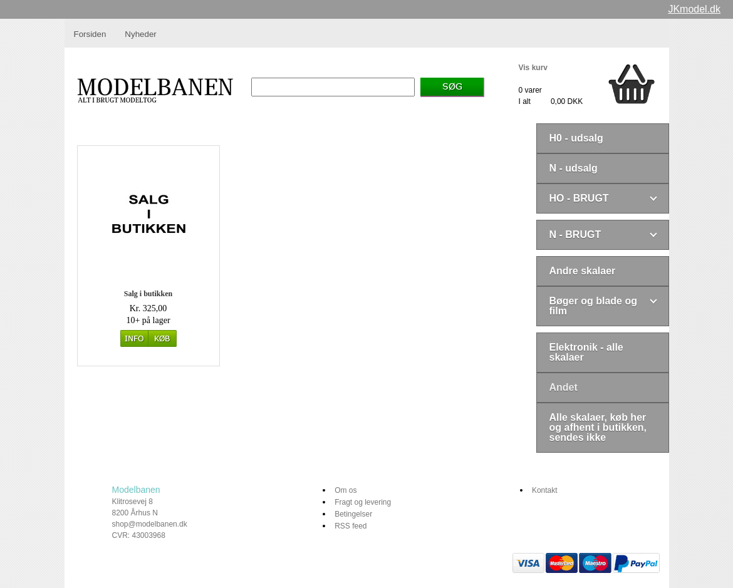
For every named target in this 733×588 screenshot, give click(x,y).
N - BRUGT (575, 234)
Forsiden (90, 34)
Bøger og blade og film (593, 306)
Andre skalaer (582, 271)
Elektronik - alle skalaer (586, 352)
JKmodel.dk (694, 9)
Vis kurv (533, 67)
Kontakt (545, 490)
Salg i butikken (148, 293)
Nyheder (140, 34)
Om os (345, 490)
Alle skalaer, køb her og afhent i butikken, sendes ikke (598, 427)
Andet (563, 387)
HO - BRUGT (579, 198)
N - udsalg (573, 168)
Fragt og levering (363, 502)
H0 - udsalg (576, 138)
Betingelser (353, 514)
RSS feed (350, 526)
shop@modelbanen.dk (149, 524)
